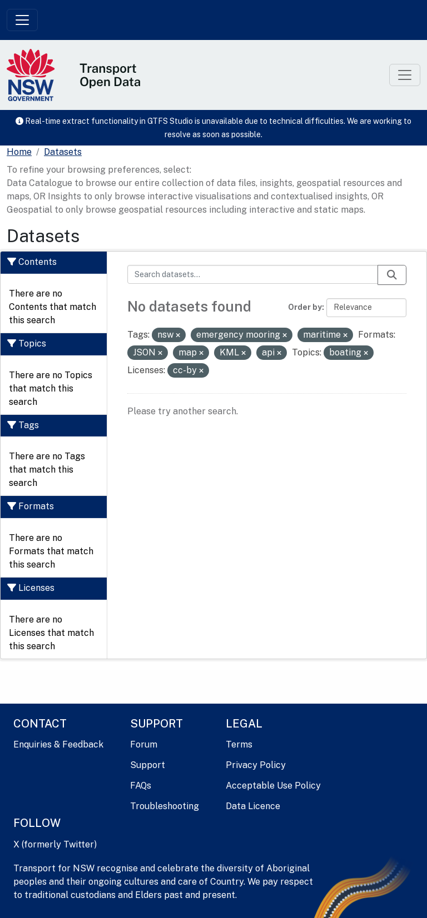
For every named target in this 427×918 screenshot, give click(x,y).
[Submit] (392, 275)
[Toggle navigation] (22, 20)
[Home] (19, 152)
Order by (305, 307)
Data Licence (253, 806)
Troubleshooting (164, 806)
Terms (239, 744)
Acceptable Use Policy (273, 785)
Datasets (63, 152)
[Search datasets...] (253, 274)
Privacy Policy (256, 765)
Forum (143, 744)
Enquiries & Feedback (58, 744)
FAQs (140, 785)
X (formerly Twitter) (55, 844)
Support (147, 765)
